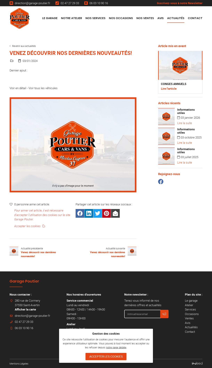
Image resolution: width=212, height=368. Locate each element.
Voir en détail (18, 88)
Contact (195, 18)
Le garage (50, 18)
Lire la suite (184, 123)
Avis (160, 18)
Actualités (175, 18)
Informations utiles (186, 111)
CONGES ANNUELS (173, 84)
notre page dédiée (116, 347)
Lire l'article (169, 89)
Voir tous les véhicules (43, 88)
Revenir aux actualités (24, 46)
